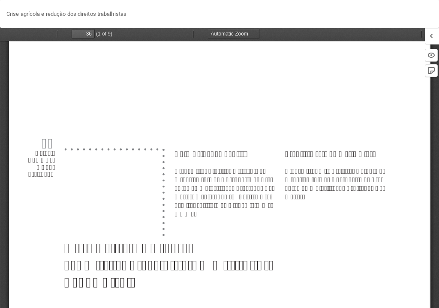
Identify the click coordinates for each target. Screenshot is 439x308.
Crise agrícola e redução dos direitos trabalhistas (66, 14)
